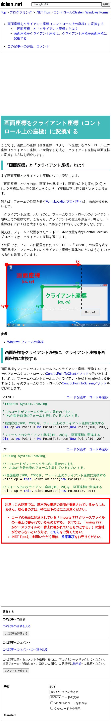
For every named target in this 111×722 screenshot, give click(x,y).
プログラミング (21, 12)
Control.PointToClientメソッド (67, 373)
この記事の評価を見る (17, 626)
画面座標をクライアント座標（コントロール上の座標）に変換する (55, 24)
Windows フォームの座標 (25, 342)
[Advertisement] (55, 84)
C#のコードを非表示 (67, 708)
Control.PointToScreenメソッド (84, 383)
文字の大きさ (70, 691)
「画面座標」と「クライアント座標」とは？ (46, 28)
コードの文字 (70, 697)
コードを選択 (98, 397)
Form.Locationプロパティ (64, 201)
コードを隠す (76, 397)
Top (3, 12)
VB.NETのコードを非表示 (70, 703)
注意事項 (68, 537)
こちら (55, 532)
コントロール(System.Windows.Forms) (81, 12)
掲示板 (77, 663)
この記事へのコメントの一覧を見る (25, 649)
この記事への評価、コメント (28, 46)
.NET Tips (43, 12)
